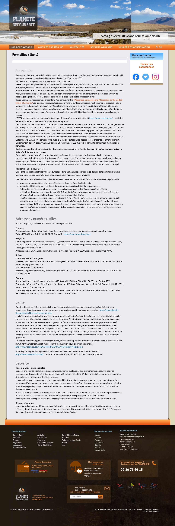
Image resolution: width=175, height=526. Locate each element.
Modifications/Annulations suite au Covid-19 (111, 509)
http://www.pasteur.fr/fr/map (29, 354)
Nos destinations (21, 47)
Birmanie (65, 437)
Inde (63, 445)
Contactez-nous (125, 444)
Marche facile (100, 450)
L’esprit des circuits (127, 439)
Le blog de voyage (126, 447)
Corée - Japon (18, 435)
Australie (40, 435)
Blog (159, 47)
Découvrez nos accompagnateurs (132, 437)
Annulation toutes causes (93, 468)
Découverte (99, 443)
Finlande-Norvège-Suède (71, 440)
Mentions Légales (135, 509)
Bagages (87, 476)
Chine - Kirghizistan (44, 445)
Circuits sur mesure (50, 47)
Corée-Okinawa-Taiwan (70, 435)
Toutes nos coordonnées (146, 66)
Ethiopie (65, 443)
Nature (97, 447)
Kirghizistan (17, 443)
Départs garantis (101, 47)
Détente (98, 445)
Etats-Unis (41, 440)
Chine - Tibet (42, 437)
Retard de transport (91, 471)
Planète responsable (127, 442)
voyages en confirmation (134, 47)
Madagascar (17, 445)
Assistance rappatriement (93, 473)
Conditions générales (151, 509)
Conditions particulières (150, 511)
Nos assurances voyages (129, 449)
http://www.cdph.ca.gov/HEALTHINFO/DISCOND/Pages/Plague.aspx (49, 346)
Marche (97, 435)
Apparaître (48, 509)
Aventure (98, 440)
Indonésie (16, 437)
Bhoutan (16, 440)
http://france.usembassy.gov (77, 234)
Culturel (98, 437)
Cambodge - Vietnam (45, 443)
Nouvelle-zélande (19, 447)
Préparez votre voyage (128, 434)
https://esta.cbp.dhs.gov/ (101, 118)
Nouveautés (76, 47)
